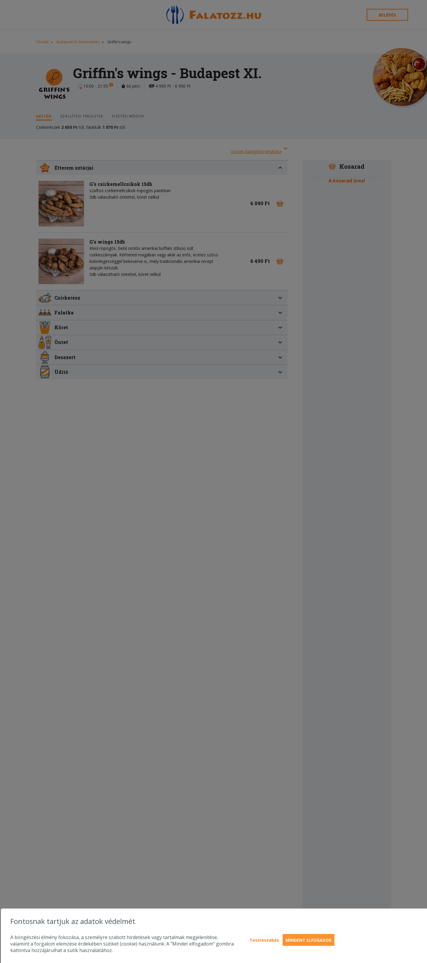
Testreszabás (264, 940)
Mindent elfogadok (308, 940)
